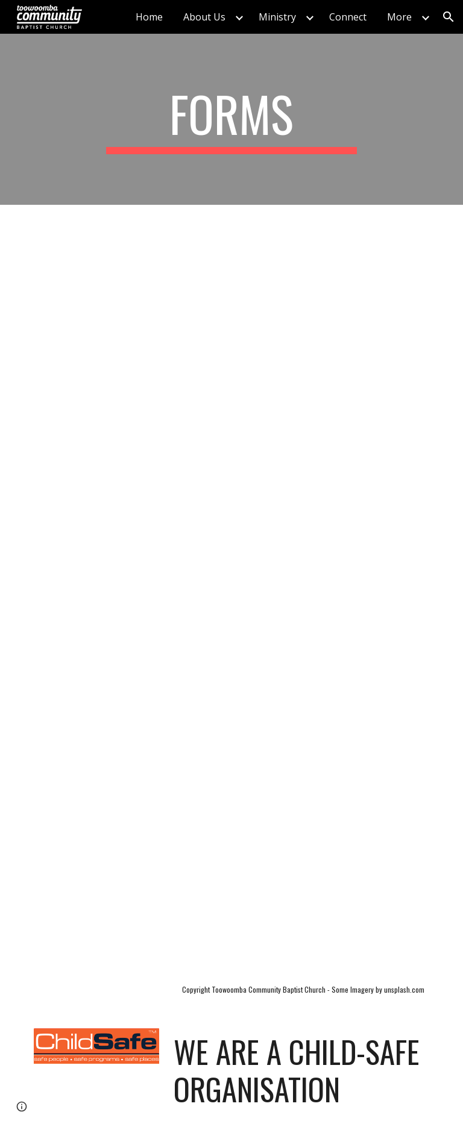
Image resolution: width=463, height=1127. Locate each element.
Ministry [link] (277, 16)
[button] (448, 16)
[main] (231, 119)
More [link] (399, 16)
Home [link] (149, 16)
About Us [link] (204, 16)
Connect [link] (348, 16)
